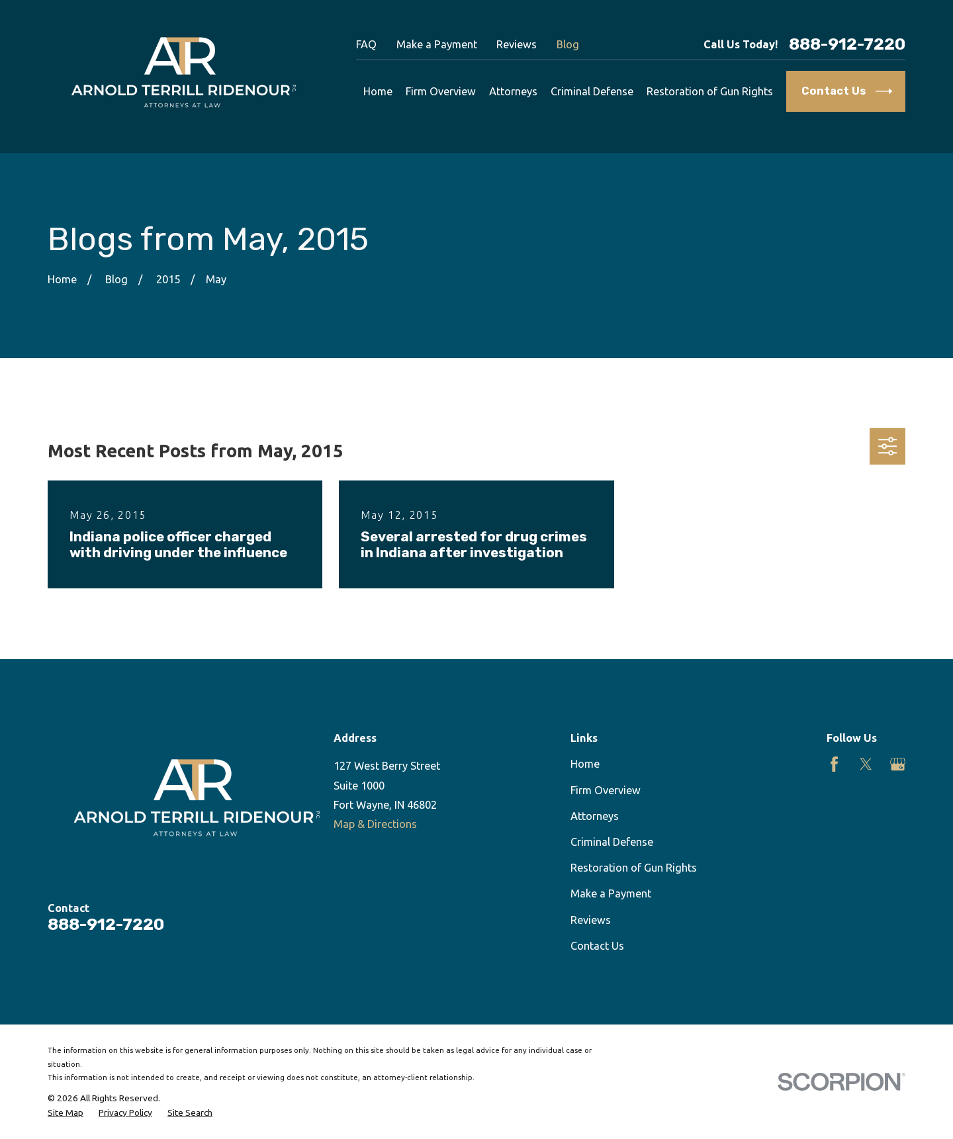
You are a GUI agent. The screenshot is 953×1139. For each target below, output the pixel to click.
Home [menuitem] (377, 91)
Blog (568, 44)
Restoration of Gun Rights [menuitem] (710, 91)
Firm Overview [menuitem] (441, 91)
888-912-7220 (847, 44)
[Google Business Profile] (897, 764)
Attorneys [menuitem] (513, 91)
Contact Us (597, 946)
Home (585, 764)
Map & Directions (375, 824)
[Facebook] (834, 764)
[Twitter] (866, 764)
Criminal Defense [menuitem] (592, 91)
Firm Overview (605, 790)
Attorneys (594, 816)
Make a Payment (436, 44)
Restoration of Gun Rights (633, 868)
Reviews (516, 44)
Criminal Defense (611, 842)
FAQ (366, 44)
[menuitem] (65, 1113)
